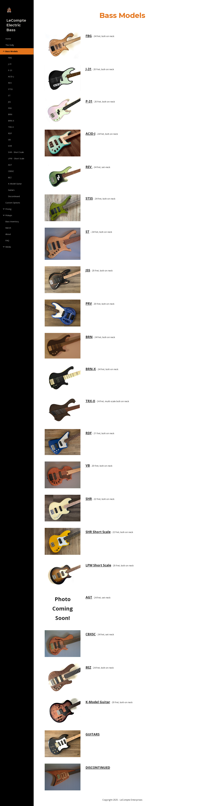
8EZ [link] (10, 177)
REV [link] (10, 82)
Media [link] (8, 246)
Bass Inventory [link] (12, 221)
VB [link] (9, 139)
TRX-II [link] (11, 127)
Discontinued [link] (14, 196)
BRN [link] (10, 114)
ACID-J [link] (11, 76)
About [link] (8, 234)
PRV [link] (10, 108)
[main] (122, 15)
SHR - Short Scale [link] (16, 152)
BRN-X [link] (11, 120)
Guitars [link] (11, 190)
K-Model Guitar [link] (15, 183)
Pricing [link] (8, 209)
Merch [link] (8, 227)
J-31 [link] (10, 64)
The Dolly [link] (9, 45)
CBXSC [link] (11, 171)
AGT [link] (10, 164)
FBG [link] (10, 57)
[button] (208, 4)
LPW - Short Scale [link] (16, 158)
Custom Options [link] (12, 202)
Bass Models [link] (11, 51)
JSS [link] (9, 101)
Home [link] (8, 38)
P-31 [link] (10, 70)
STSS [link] (10, 89)
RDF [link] (10, 133)
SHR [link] (10, 145)
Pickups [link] (8, 215)
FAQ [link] (7, 240)
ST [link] (9, 95)
